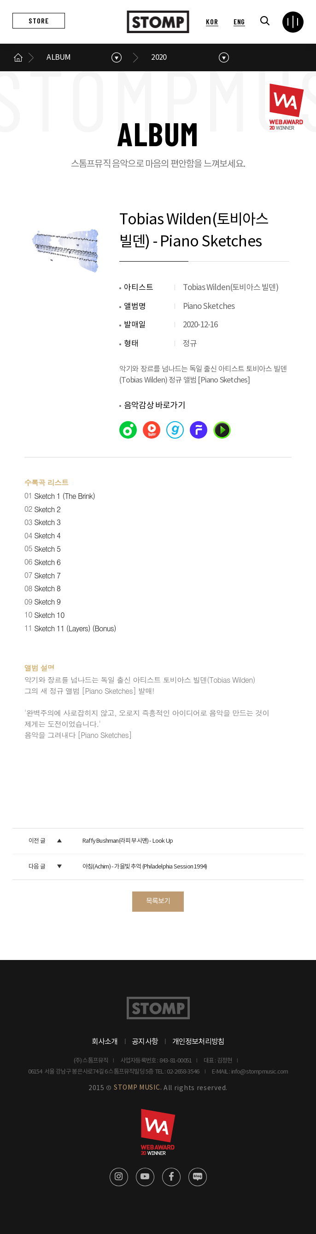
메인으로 (17, 57)
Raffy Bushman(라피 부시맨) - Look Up (127, 841)
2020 (158, 57)
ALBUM (58, 57)
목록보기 (158, 901)
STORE (39, 20)
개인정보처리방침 (198, 1042)
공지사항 (145, 1042)
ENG (239, 21)
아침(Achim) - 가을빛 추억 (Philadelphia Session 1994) (144, 866)
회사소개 (105, 1042)
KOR (212, 21)
